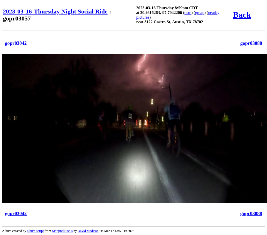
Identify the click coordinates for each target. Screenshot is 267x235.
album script (35, 231)
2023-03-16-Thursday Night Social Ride (55, 11)
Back (242, 14)
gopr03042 (16, 43)
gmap (199, 12)
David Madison (88, 231)
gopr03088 (251, 43)
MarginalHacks (62, 231)
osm (187, 12)
